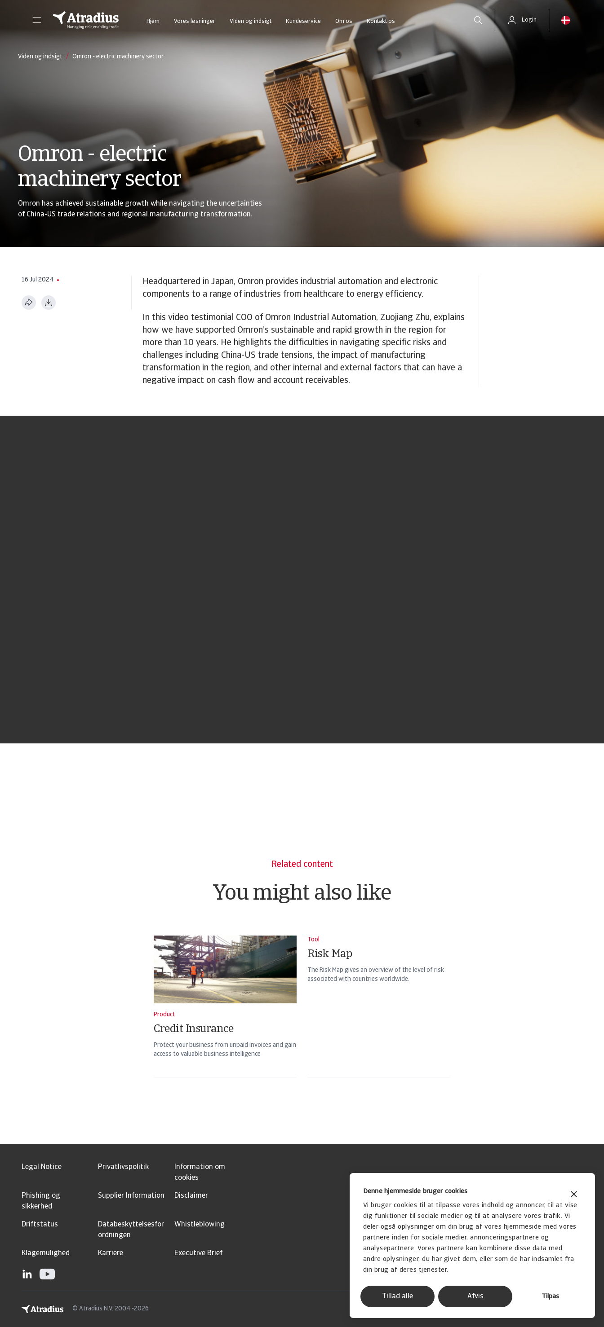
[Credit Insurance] (225, 1018)
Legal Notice (42, 1167)
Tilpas (550, 1296)
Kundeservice (303, 21)
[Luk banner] (574, 1195)
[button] (37, 20)
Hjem (153, 21)
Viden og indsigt (250, 21)
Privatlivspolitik (123, 1167)
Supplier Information (131, 1196)
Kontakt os (381, 21)
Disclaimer (191, 1196)
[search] (478, 20)
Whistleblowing (199, 1224)
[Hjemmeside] (86, 20)
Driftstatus (40, 1224)
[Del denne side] (29, 302)
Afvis (475, 1296)
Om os (343, 21)
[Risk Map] (378, 1018)
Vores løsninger (194, 21)
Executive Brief (198, 1253)
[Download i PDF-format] (48, 302)
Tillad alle (397, 1296)
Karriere (110, 1253)
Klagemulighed (46, 1253)
